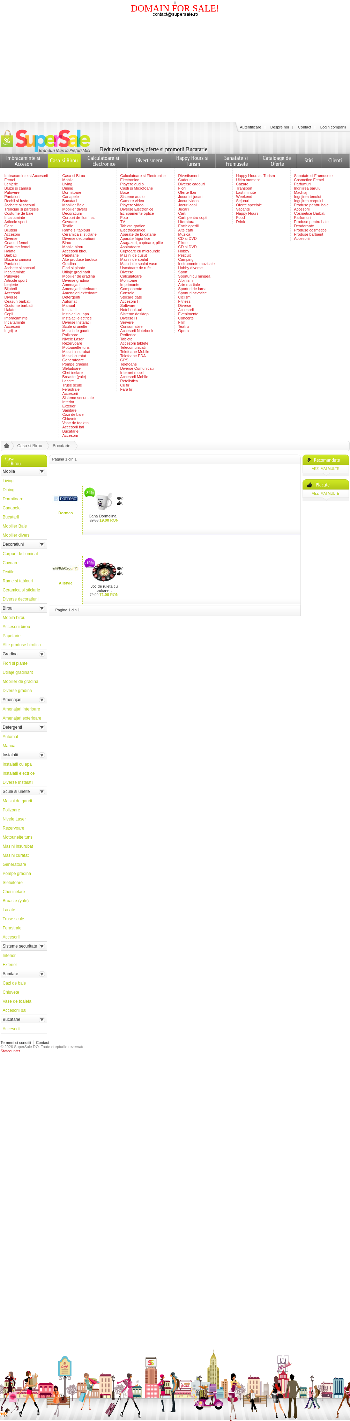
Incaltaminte (15, 217)
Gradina (69, 264)
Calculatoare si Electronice (143, 176)
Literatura (186, 222)
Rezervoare (72, 343)
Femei (10, 180)
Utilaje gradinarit (76, 272)
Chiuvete (69, 419)
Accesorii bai (73, 427)
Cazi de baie (73, 414)
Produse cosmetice (310, 230)
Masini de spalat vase (138, 264)
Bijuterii (11, 230)
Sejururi (243, 201)
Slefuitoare (71, 368)
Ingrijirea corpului (308, 201)
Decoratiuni (72, 213)
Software (127, 305)
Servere (127, 322)
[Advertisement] (175, 70)
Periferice (128, 335)
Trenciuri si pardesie (22, 209)
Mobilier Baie (73, 205)
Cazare (242, 184)
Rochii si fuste (16, 201)
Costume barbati (19, 305)
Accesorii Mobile (134, 377)
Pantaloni (13, 196)
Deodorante (304, 226)
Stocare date (131, 297)
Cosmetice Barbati (310, 213)
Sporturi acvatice (192, 293)
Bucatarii (69, 201)
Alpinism (185, 280)
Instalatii (69, 310)
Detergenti (71, 297)
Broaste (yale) (74, 377)
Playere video (132, 205)
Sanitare (69, 410)
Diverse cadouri (191, 184)
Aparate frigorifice (135, 238)
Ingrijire (11, 331)
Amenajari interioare (79, 289)
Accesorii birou (75, 251)
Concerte (186, 318)
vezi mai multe (326, 469)
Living (67, 184)
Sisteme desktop (134, 314)
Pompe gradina (75, 364)
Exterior (69, 406)
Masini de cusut (133, 255)
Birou (67, 243)
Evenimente (188, 314)
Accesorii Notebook (137, 331)
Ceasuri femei (16, 243)
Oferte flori (187, 192)
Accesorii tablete (134, 343)
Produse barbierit (308, 234)
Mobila (68, 180)
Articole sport (16, 222)
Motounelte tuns (76, 347)
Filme (183, 243)
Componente (131, 289)
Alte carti (185, 230)
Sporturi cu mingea (194, 276)
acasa (5, 447)
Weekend (244, 196)
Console (127, 293)
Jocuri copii (188, 205)
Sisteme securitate (78, 398)
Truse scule (72, 385)
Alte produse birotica (79, 259)
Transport (244, 188)
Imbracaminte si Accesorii (26, 176)
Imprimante (130, 284)
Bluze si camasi (18, 188)
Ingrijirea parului (307, 188)
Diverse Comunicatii (137, 368)
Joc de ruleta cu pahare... (104, 588)
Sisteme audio (132, 196)
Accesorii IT (130, 301)
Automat (69, 301)
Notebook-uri (131, 310)
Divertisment (189, 176)
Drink (240, 222)
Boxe (124, 192)
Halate (10, 251)
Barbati (11, 255)
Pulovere (12, 192)
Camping (186, 259)
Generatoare (73, 360)
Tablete (126, 339)
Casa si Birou (73, 176)
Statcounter (10, 1051)
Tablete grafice (133, 226)
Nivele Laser (73, 339)
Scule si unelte (75, 326)
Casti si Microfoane (136, 188)
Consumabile (131, 326)
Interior (68, 402)
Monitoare (128, 280)
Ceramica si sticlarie (79, 234)
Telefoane (128, 364)
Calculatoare (131, 276)
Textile (67, 226)
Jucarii (183, 209)
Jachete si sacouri (20, 205)
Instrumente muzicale (196, 264)
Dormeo (65, 513)
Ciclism (184, 297)
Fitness (184, 301)
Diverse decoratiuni (78, 238)
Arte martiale (189, 284)
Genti (9, 226)
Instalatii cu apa (75, 314)
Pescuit (184, 255)
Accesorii (12, 234)
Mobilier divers (74, 209)
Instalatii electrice (77, 318)
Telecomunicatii (133, 347)
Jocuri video (188, 201)
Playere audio (132, 184)
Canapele (70, 196)
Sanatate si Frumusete (313, 176)
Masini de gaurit (76, 331)
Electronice (129, 180)
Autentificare (250, 127)
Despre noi (279, 127)
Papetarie (70, 255)
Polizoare (70, 335)
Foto (124, 217)
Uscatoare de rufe (135, 268)
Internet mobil (132, 372)
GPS (124, 360)
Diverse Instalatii (76, 322)
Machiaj (300, 192)
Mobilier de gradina (78, 276)
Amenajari (71, 284)
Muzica (184, 234)
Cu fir (124, 385)
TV (122, 222)
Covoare (69, 222)
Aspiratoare (130, 247)
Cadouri (185, 180)
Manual (68, 305)
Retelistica (129, 381)
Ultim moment (248, 180)
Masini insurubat (76, 351)
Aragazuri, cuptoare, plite (141, 243)
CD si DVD (187, 238)
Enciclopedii (188, 226)
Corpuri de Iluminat (78, 217)
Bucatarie (70, 431)
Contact (304, 127)
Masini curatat (74, 356)
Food (240, 217)
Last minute (246, 192)
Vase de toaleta (75, 423)
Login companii (333, 127)
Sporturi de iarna (192, 289)
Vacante (243, 209)
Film (182, 322)
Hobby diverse (190, 268)
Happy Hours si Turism (255, 176)
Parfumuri (302, 184)
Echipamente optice (137, 213)
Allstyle (65, 583)
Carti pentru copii (192, 217)
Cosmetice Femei (309, 180)
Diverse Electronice (137, 209)
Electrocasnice (133, 230)
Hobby (183, 251)
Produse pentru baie (311, 205)
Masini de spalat (134, 259)
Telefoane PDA (133, 356)
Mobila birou (72, 247)
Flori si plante (73, 268)
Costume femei (17, 247)
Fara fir (126, 389)
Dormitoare (71, 192)
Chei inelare (72, 372)
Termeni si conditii (16, 1042)
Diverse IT (129, 318)
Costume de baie (19, 213)
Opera (183, 331)
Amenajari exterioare (80, 293)
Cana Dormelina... (104, 516)
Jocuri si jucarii (190, 196)
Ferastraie (71, 389)
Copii (9, 314)
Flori (182, 188)
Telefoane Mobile (134, 351)
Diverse (11, 238)
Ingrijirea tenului (307, 196)
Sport (182, 272)
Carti (182, 213)
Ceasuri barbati (18, 301)
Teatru (183, 326)
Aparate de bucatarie (138, 234)
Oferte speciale (249, 205)
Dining (67, 188)
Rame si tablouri (76, 230)
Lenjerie (11, 184)
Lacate (68, 381)
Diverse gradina (75, 280)
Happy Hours (247, 213)
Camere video (132, 201)
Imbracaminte (16, 318)
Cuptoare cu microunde (140, 251)
